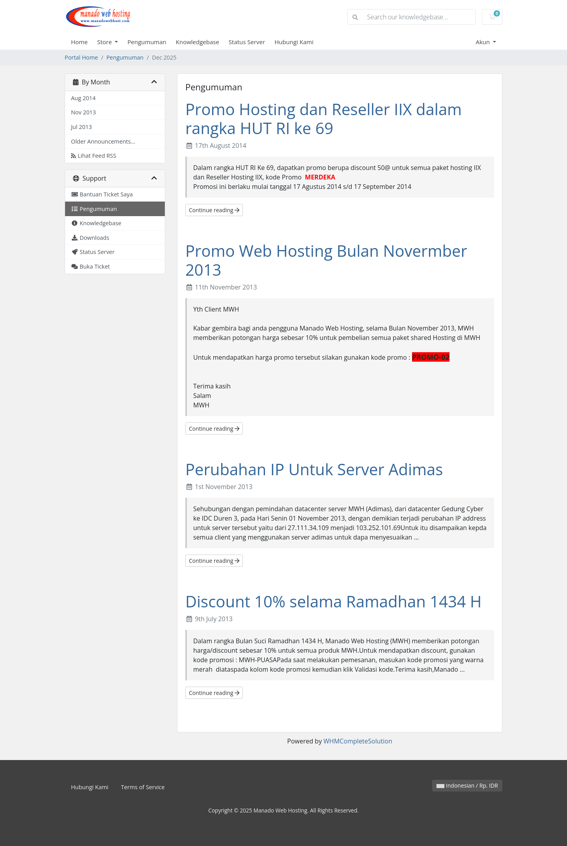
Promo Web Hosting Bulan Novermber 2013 (326, 260)
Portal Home (81, 57)
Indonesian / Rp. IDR (467, 785)
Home (79, 42)
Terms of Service (143, 787)
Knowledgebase (197, 42)
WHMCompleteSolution (357, 741)
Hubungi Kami (293, 42)
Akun (484, 42)
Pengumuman (146, 42)
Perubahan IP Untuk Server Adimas (314, 469)
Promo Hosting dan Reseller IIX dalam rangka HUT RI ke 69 (323, 118)
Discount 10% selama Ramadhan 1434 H (333, 601)
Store (105, 42)
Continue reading (214, 210)
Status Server (247, 42)
